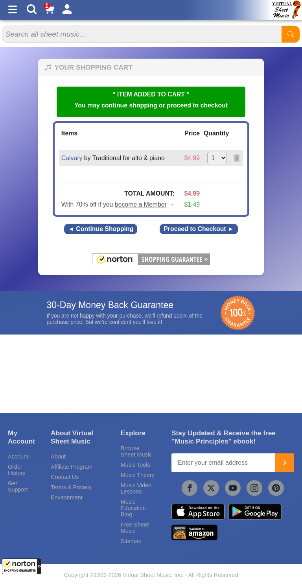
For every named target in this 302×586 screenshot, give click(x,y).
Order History (17, 470)
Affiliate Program (71, 467)
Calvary (72, 158)
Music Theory (138, 475)
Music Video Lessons (136, 488)
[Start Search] (291, 34)
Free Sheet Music (135, 527)
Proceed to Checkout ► (199, 229)
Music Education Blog (133, 508)
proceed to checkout (197, 105)
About (58, 456)
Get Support (18, 486)
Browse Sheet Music (136, 451)
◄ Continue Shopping (100, 229)
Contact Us (65, 477)
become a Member (141, 204)
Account (18, 456)
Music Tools (135, 465)
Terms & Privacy (71, 487)
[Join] (284, 462)
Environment (67, 497)
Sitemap (131, 541)
